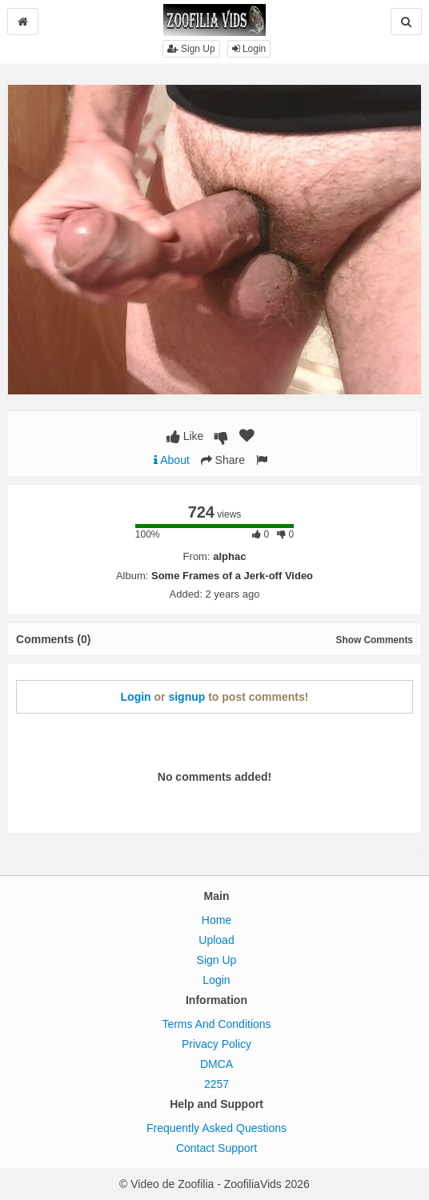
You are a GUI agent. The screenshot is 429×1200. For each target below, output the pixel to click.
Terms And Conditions (216, 1024)
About (172, 460)
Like (185, 436)
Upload (216, 940)
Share (223, 460)
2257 (216, 1084)
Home (216, 920)
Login (249, 48)
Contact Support (216, 1148)
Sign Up (191, 48)
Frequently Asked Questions (216, 1128)
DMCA (216, 1064)
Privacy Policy (216, 1044)
